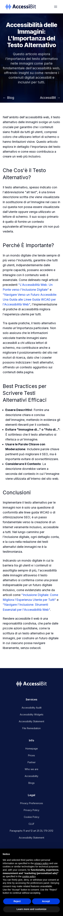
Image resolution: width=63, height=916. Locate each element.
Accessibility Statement (31, 721)
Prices (31, 755)
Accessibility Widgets (31, 714)
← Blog (8, 98)
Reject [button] (17, 901)
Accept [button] (46, 901)
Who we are (31, 769)
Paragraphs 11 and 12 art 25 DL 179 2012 (31, 830)
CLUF (31, 823)
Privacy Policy (31, 810)
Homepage (31, 748)
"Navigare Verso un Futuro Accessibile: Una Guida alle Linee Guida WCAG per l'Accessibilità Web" (30, 299)
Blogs (31, 782)
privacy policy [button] (41, 863)
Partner (32, 762)
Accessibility (31, 776)
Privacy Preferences (31, 803)
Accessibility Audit (31, 707)
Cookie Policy (31, 817)
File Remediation (31, 728)
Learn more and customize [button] (31, 909)
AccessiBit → (50, 98)
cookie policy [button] (28, 876)
